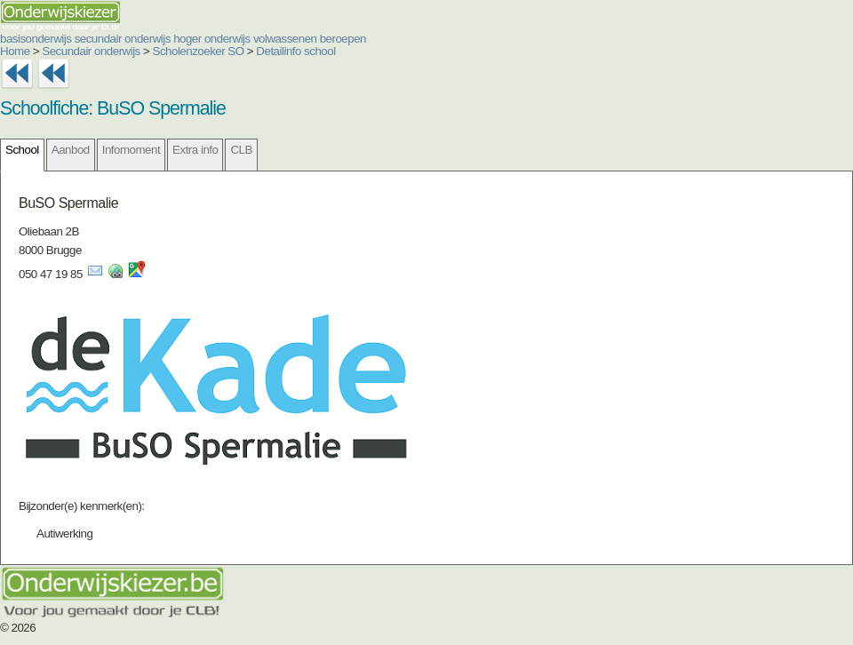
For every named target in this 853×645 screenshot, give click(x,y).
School (22, 149)
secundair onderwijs (123, 38)
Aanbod (71, 149)
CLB (240, 149)
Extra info (195, 149)
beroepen (343, 38)
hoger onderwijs (212, 38)
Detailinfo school (295, 51)
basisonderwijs (35, 38)
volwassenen (285, 38)
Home (15, 51)
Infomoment (131, 149)
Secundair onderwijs (91, 51)
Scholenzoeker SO (198, 51)
